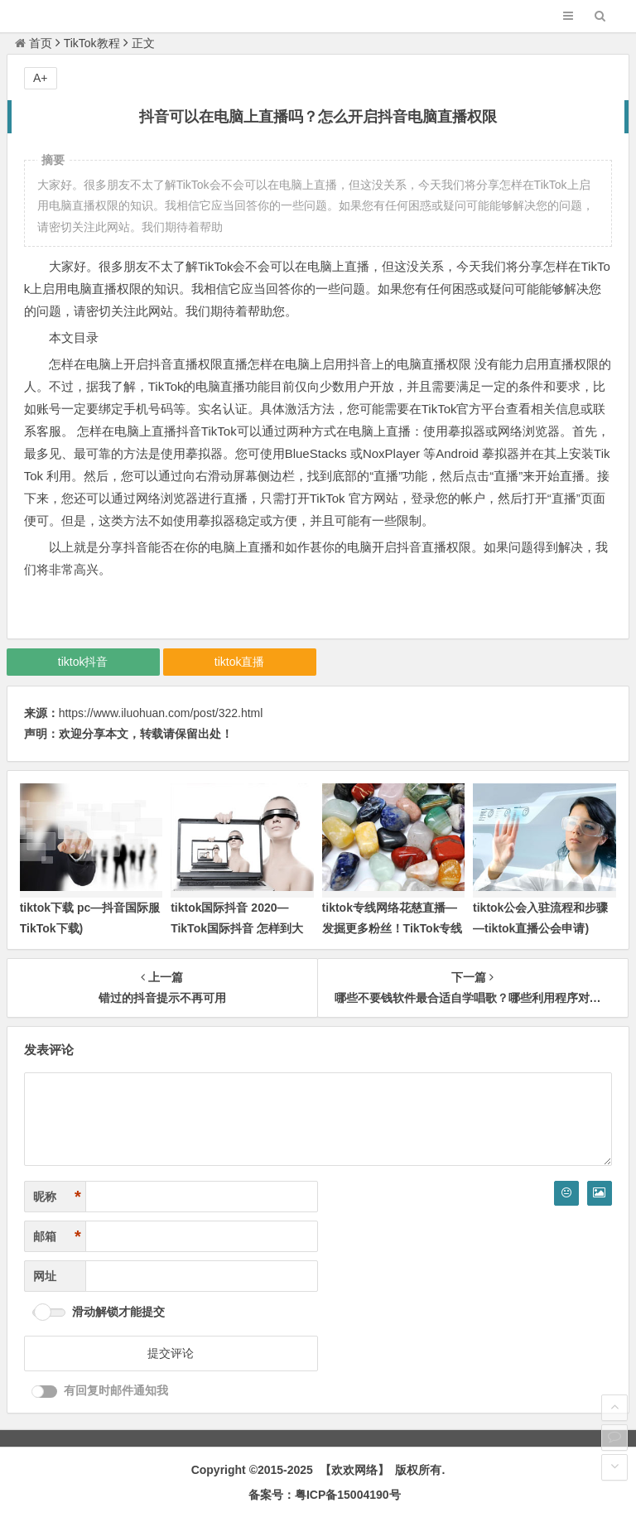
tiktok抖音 (83, 661)
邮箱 (57, 1236)
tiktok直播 (239, 661)
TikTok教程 (92, 43)
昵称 (57, 1197)
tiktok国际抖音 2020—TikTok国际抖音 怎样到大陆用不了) (237, 928)
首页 (33, 43)
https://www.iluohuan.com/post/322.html (161, 713)
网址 (44, 1276)
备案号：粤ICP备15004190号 (324, 1494)
